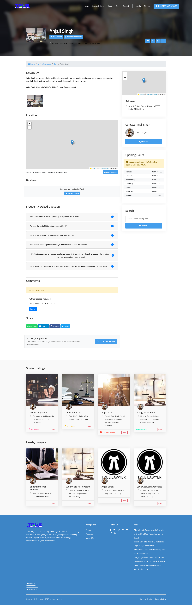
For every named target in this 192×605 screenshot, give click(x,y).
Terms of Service (146, 599)
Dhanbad (150, 422)
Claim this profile (106, 341)
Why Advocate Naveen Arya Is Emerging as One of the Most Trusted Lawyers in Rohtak (149, 534)
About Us (89, 534)
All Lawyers (56, 36)
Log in (32, 309)
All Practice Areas (44, 64)
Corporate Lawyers (73, 36)
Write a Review (72, 193)
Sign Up (147, 6)
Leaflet (93, 168)
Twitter (65, 326)
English (31, 589)
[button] (72, 142)
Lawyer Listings (98, 6)
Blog (118, 6)
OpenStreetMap (104, 168)
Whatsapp (31, 326)
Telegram (43, 326)
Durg (55, 64)
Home (86, 6)
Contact (126, 6)
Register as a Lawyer (166, 6)
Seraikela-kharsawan (112, 424)
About (110, 6)
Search (143, 225)
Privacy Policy (160, 599)
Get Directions (110, 172)
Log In (138, 6)
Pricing (88, 530)
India (30, 583)
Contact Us (90, 538)
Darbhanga (37, 422)
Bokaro (85, 419)
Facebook (55, 326)
